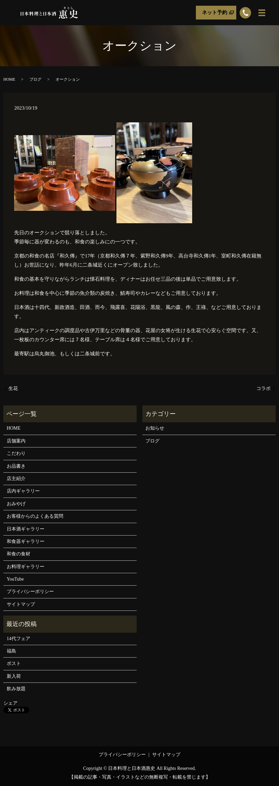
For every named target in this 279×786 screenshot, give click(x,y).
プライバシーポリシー (30, 591)
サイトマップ (21, 604)
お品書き (16, 466)
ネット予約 (214, 12)
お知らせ (154, 428)
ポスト (14, 663)
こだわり (16, 453)
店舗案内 (16, 440)
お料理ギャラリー (25, 566)
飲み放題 (16, 688)
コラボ (263, 388)
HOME (9, 79)
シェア (10, 703)
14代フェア (18, 638)
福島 (11, 651)
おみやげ (16, 503)
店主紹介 (16, 478)
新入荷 (14, 676)
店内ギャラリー (23, 491)
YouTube (15, 579)
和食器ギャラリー (25, 541)
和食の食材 (18, 553)
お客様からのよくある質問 (35, 516)
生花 (13, 388)
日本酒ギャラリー (25, 529)
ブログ (35, 79)
